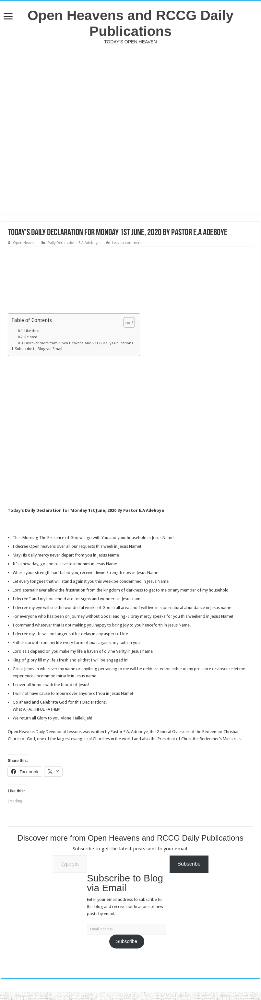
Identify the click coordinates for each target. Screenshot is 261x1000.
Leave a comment (127, 243)
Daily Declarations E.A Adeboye (73, 243)
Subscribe (126, 941)
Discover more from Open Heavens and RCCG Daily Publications (78, 343)
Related (30, 337)
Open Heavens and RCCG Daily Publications (130, 23)
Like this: (31, 331)
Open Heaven (24, 243)
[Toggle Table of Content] (126, 322)
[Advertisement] (130, 129)
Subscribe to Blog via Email (38, 349)
